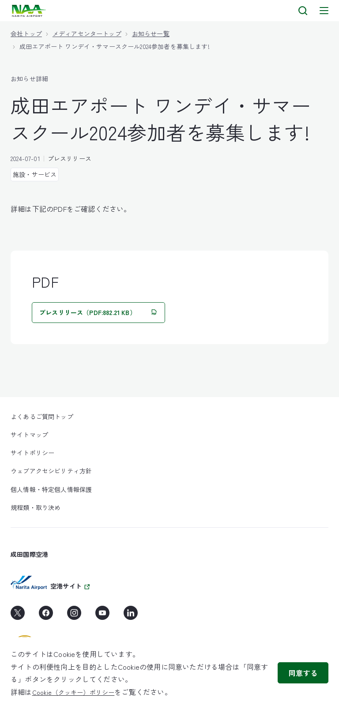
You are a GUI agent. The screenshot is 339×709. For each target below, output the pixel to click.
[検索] (302, 10)
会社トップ (26, 33)
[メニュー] (324, 10)
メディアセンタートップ (87, 33)
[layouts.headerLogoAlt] (30, 11)
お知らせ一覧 (151, 33)
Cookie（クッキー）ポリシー (73, 692)
